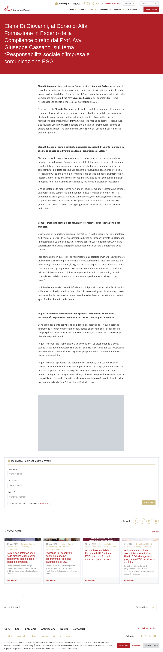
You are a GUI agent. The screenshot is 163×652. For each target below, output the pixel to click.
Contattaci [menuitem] (79, 628)
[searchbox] (149, 3)
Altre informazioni (69, 648)
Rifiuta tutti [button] (136, 645)
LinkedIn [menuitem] (149, 523)
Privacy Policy (45, 503)
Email (11, 491)
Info (93, 9)
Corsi (72, 9)
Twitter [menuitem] (142, 523)
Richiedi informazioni (111, 3)
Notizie (119, 9)
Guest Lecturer (109, 547)
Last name (13, 480)
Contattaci (133, 9)
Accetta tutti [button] (123, 645)
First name (14, 468)
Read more (12, 580)
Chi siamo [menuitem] (30, 628)
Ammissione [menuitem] (48, 628)
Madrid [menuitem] (21, 636)
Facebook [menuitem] (135, 523)
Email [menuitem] (156, 523)
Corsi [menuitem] (7, 628)
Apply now (151, 9)
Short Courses (13, 547)
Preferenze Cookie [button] (151, 645)
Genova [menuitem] (69, 636)
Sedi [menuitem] (17, 628)
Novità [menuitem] (64, 628)
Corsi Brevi (96, 547)
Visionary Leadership (55, 549)
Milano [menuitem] (33, 636)
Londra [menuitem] (8, 636)
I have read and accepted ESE (31, 503)
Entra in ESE (105, 9)
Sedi (83, 9)
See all (155, 531)
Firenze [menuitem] (57, 636)
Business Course (28, 544)
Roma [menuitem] (45, 636)
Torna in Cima (146, 607)
